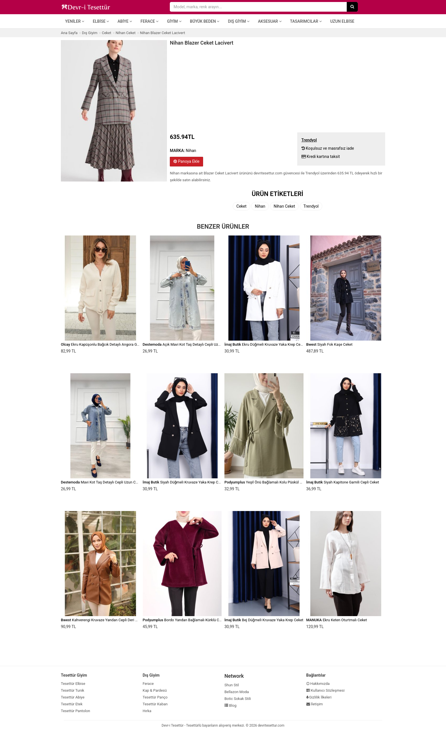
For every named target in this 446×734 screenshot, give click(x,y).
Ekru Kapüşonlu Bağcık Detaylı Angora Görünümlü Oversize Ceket (119, 344)
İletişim (314, 704)
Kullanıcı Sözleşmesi (325, 690)
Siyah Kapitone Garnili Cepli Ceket (342, 482)
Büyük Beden (205, 21)
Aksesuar (270, 21)
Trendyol (311, 206)
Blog (230, 705)
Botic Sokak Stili (237, 699)
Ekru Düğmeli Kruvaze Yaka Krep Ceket (264, 344)
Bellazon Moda (236, 692)
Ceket (241, 206)
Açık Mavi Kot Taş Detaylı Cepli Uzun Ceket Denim (193, 344)
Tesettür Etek (71, 704)
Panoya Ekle (186, 161)
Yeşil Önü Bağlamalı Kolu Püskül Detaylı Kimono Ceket (279, 482)
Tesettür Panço (155, 697)
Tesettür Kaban (155, 704)
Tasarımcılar (306, 21)
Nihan (260, 206)
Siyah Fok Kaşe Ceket (329, 344)
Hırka (147, 711)
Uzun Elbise (342, 21)
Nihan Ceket (284, 206)
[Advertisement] (277, 88)
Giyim (174, 21)
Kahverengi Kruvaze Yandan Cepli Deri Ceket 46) (106, 620)
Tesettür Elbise (73, 683)
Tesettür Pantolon (75, 711)
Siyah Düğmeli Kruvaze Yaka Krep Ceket (184, 482)
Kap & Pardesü (155, 690)
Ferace (149, 21)
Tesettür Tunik (72, 690)
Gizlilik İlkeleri (319, 697)
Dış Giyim (238, 21)
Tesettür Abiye (72, 697)
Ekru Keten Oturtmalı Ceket (336, 620)
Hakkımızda (318, 683)
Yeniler (74, 21)
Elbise (101, 21)
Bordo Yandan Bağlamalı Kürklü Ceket (184, 620)
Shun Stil (231, 685)
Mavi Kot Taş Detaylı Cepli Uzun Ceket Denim (107, 482)
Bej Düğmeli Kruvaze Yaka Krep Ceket (263, 620)
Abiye (124, 21)
